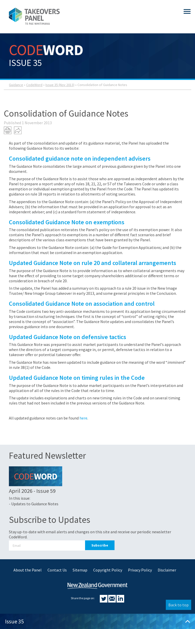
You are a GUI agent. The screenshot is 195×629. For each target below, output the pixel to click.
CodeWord (34, 84)
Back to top (178, 604)
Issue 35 (97, 621)
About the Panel (27, 569)
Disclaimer (167, 569)
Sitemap (80, 569)
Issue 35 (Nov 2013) (59, 84)
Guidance (16, 84)
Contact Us (57, 569)
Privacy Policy (140, 569)
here (83, 418)
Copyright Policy (107, 569)
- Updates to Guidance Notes (33, 503)
